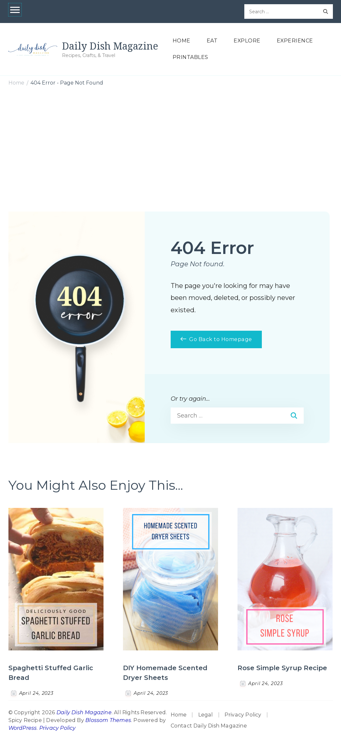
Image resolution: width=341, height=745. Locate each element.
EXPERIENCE (295, 41)
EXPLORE (247, 41)
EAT (212, 41)
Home (179, 715)
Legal (205, 715)
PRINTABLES (190, 57)
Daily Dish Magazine (110, 45)
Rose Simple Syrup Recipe (282, 668)
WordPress (22, 728)
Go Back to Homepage (216, 339)
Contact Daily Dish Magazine (209, 726)
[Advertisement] (171, 140)
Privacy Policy (57, 728)
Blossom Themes (108, 720)
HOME (181, 41)
